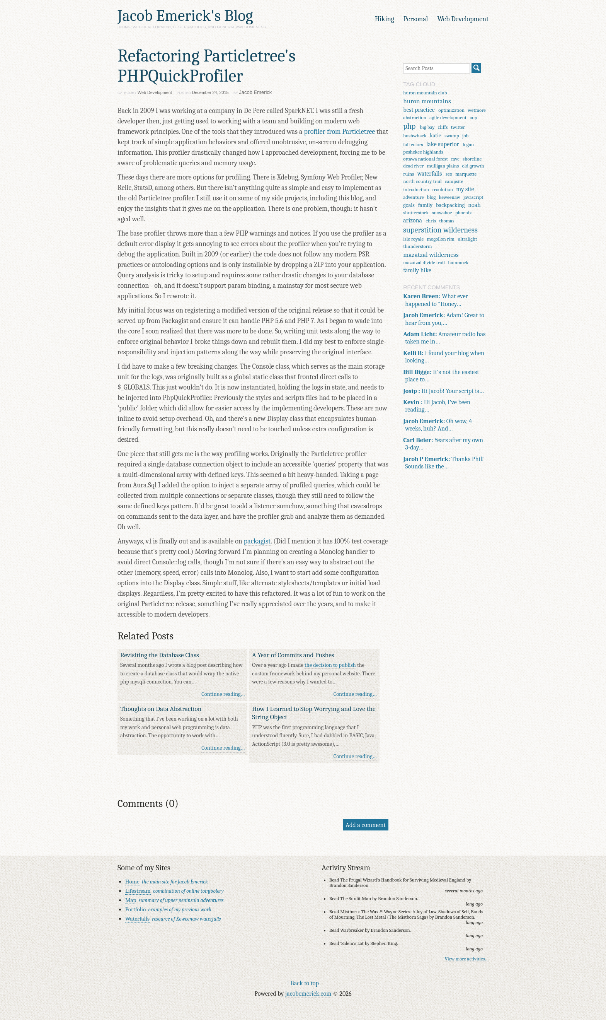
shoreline (472, 159)
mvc (455, 159)
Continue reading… (223, 694)
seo (449, 174)
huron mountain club (425, 93)
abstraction (414, 117)
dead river (413, 166)
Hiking (384, 19)
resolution (442, 189)
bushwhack (415, 135)
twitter (458, 127)
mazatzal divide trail (424, 262)
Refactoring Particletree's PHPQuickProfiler (206, 66)
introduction (416, 189)
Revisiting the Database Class (159, 655)
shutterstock (416, 212)
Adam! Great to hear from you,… (443, 318)
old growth (473, 166)
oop (473, 117)
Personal (415, 19)
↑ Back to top (303, 983)
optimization (451, 110)
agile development (447, 117)
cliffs (443, 127)
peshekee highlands (423, 152)
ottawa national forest (425, 159)
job (465, 135)
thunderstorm (417, 246)
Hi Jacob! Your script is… (443, 391)
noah (474, 205)
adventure (413, 197)
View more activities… (467, 959)
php (409, 126)
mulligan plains (443, 166)
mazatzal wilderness (430, 254)
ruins (408, 174)
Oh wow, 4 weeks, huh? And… (437, 424)
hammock (458, 262)
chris (431, 221)
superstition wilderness (440, 230)
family (425, 205)
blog (431, 197)
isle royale (413, 239)
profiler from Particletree (339, 132)
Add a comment (365, 825)
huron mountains (427, 101)
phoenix (463, 212)
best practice (419, 109)
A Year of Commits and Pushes (293, 655)
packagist (257, 541)
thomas (446, 221)
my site (465, 189)
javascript (473, 197)
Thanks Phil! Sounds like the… (443, 462)
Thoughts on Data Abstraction (160, 708)
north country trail (422, 181)
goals (409, 205)
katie (435, 135)
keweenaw (449, 197)
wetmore (476, 110)
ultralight (467, 239)
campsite (454, 181)
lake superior (442, 144)
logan (468, 144)
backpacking (450, 205)
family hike (417, 270)
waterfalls (429, 173)
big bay (427, 127)
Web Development (463, 19)
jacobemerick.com (308, 993)
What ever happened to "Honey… (435, 299)
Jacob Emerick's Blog (185, 16)
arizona (412, 220)
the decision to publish (330, 665)
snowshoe (442, 212)
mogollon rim (440, 239)
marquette (466, 174)
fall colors (413, 144)
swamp (451, 135)
